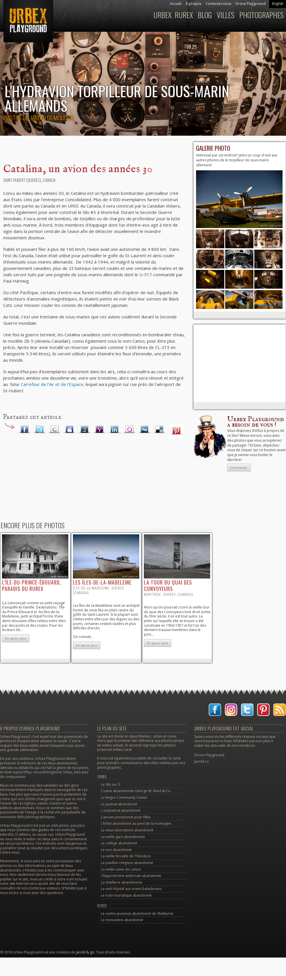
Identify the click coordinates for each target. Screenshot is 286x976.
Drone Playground (251, 3)
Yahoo (99, 429)
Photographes (261, 14)
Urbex (162, 14)
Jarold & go (85, 952)
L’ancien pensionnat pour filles (125, 817)
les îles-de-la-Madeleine (102, 582)
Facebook (24, 429)
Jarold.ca (201, 761)
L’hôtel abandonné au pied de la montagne (136, 823)
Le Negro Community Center (124, 797)
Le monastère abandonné (122, 919)
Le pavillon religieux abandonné (127, 862)
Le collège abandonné (119, 843)
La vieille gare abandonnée (123, 836)
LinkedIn (114, 429)
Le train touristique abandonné (126, 895)
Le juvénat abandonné (119, 804)
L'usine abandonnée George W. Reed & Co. (136, 790)
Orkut (129, 429)
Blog (205, 14)
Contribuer (238, 467)
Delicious (159, 429)
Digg (144, 429)
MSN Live (84, 429)
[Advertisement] (239, 363)
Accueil (175, 3)
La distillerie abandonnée (121, 882)
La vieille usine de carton (121, 869)
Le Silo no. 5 (110, 784)
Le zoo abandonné (116, 849)
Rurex (184, 14)
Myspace (69, 429)
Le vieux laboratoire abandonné (127, 830)
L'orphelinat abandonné (120, 810)
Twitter (39, 429)
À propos (193, 3)
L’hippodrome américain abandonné (131, 875)
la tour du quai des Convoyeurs (168, 585)
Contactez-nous (218, 3)
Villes (225, 14)
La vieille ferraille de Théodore (126, 856)
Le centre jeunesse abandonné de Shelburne (137, 913)
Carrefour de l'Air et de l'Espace (52, 384)
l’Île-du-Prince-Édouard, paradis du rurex (31, 585)
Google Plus (54, 429)
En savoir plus (15, 638)
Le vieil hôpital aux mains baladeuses (131, 888)
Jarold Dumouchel (52, 117)
